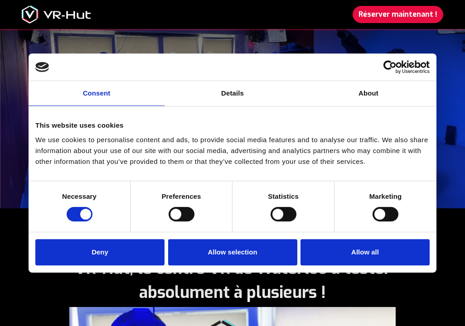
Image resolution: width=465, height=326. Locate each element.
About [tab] (368, 93)
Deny (100, 252)
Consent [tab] (97, 93)
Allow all (365, 252)
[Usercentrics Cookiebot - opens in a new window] (390, 67)
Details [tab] (232, 93)
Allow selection (232, 252)
